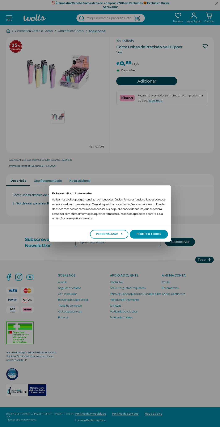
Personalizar (109, 234)
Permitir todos (148, 234)
